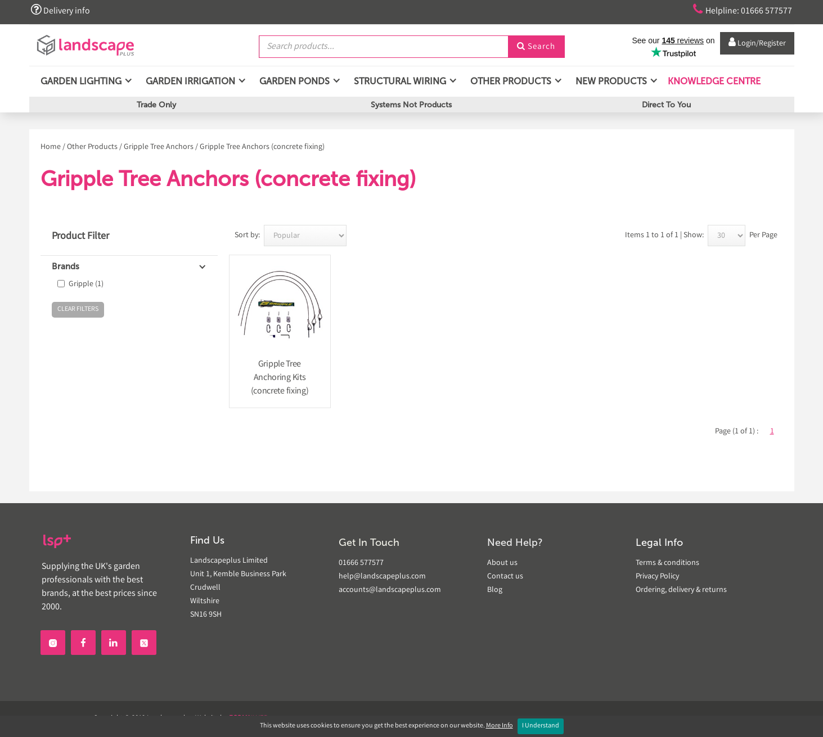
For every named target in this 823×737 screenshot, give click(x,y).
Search (536, 46)
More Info (499, 726)
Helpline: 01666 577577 (738, 10)
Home (51, 147)
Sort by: (247, 235)
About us (502, 563)
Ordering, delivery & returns (681, 590)
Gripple (86, 284)
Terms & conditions (667, 563)
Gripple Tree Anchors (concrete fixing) (262, 147)
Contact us (505, 576)
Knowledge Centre (713, 84)
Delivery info (62, 10)
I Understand (540, 726)
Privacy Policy (657, 576)
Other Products (92, 147)
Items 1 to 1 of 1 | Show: (664, 235)
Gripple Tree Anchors (159, 147)
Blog (494, 590)
